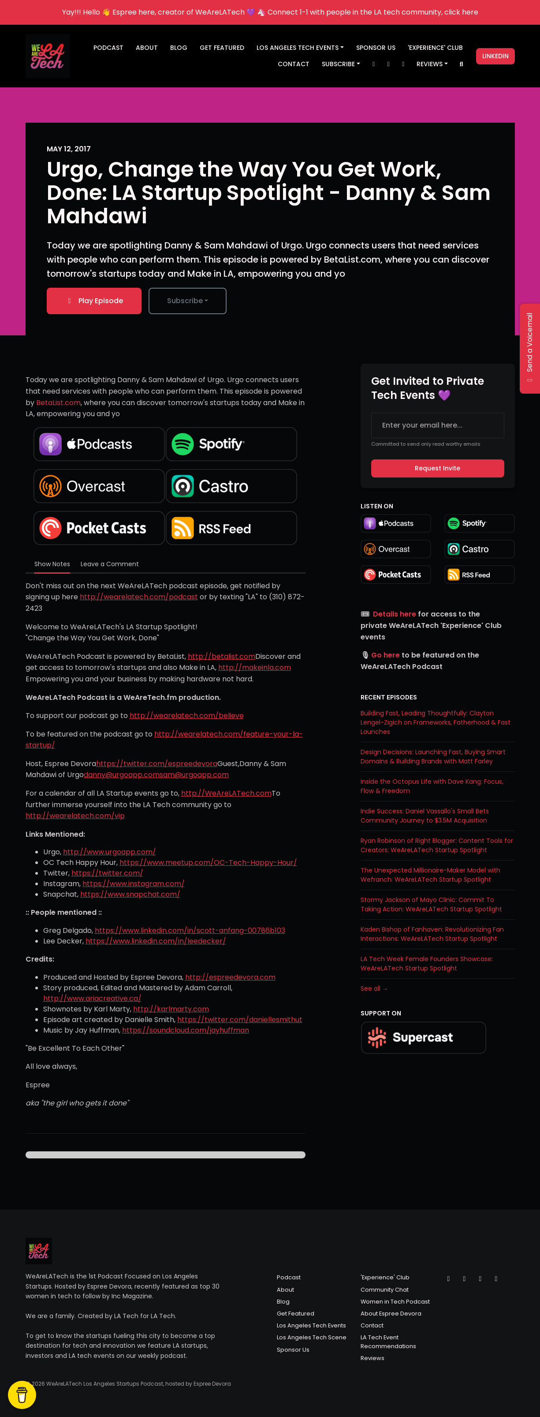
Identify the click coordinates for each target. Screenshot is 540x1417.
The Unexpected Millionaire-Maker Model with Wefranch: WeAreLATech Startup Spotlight (430, 875)
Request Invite (437, 468)
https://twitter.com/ (107, 873)
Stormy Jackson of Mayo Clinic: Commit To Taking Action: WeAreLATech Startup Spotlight (431, 904)
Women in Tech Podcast (395, 1301)
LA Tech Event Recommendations (388, 1341)
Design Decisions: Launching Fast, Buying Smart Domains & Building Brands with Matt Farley (433, 757)
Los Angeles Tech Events (298, 47)
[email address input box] (437, 425)
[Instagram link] (388, 64)
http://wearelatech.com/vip (75, 816)
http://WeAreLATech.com (226, 793)
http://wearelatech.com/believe (187, 715)
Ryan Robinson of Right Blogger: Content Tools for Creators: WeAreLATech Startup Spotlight (437, 845)
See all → (374, 988)
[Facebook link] (403, 64)
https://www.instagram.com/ (133, 884)
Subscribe (338, 64)
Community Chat (385, 1289)
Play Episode (94, 301)
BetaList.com (58, 403)
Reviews (430, 64)
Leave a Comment (110, 564)
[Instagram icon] (464, 1278)
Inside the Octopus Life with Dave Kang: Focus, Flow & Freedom (432, 786)
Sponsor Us (375, 47)
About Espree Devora (391, 1313)
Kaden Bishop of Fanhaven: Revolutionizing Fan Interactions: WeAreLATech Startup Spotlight (432, 934)
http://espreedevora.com (230, 977)
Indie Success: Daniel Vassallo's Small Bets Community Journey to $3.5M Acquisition (425, 816)
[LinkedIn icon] (496, 1278)
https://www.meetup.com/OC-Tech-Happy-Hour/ (208, 862)
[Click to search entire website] (461, 64)
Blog (178, 47)
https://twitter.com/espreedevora (156, 764)
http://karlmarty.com (171, 1009)
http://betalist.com (221, 656)
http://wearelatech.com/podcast (139, 597)
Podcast (108, 47)
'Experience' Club (435, 47)
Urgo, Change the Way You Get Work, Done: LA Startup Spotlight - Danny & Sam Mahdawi (269, 192)
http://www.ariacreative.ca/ (92, 998)
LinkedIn (495, 56)
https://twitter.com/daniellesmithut (239, 1020)
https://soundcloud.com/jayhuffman (185, 1030)
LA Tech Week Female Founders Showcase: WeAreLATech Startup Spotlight (427, 964)
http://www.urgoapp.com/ (109, 852)
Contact (293, 64)
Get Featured (222, 47)
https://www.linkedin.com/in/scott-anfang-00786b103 (190, 930)
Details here (394, 614)
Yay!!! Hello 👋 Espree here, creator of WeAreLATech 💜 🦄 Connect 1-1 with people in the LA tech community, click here (270, 12)
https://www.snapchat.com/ (130, 894)
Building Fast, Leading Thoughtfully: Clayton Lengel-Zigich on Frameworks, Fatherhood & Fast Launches (435, 722)
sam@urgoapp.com (194, 775)
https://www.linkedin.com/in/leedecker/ (156, 941)
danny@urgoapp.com (122, 775)
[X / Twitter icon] (448, 1278)
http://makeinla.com (254, 667)
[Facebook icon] (480, 1278)
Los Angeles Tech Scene (311, 1337)
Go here (385, 655)
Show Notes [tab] (52, 564)
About (147, 47)
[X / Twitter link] (373, 64)
